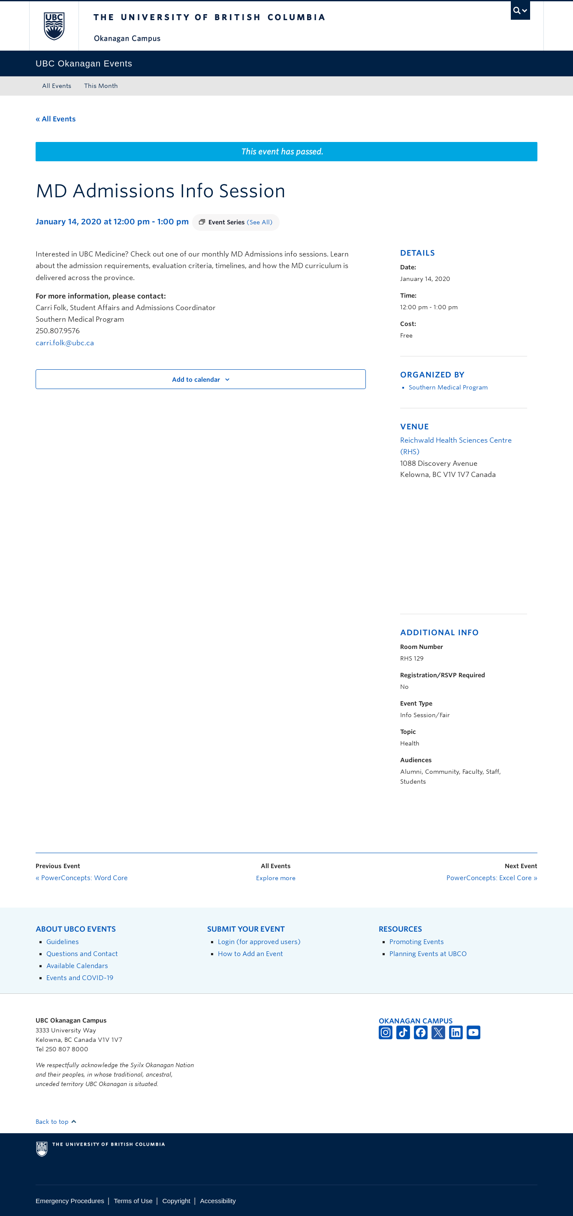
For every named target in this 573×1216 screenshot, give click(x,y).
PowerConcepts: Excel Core (491, 878)
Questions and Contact (82, 953)
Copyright (176, 1200)
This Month (101, 85)
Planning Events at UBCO (428, 953)
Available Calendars (77, 965)
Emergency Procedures (70, 1200)
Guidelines (62, 941)
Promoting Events (416, 941)
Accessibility (218, 1200)
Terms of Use (133, 1200)
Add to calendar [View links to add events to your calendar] (196, 379)
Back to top (56, 1121)
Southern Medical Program (448, 387)
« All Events (56, 119)
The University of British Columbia (53, 26)
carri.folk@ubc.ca (65, 343)
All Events (56, 85)
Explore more (276, 878)
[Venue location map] (445, 551)
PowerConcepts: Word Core (82, 878)
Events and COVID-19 (79, 977)
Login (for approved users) (259, 941)
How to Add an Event (250, 953)
